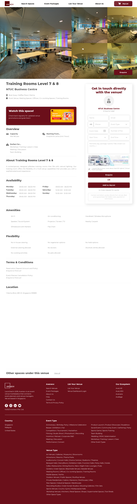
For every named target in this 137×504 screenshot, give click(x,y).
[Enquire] (123, 72)
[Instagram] (10, 405)
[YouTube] (19, 405)
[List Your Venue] (75, 3)
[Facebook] (6, 405)
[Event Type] (120, 124)
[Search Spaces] (28, 3)
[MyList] (123, 3)
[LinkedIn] (15, 405)
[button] (109, 174)
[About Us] (99, 3)
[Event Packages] (51, 3)
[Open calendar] (105, 131)
